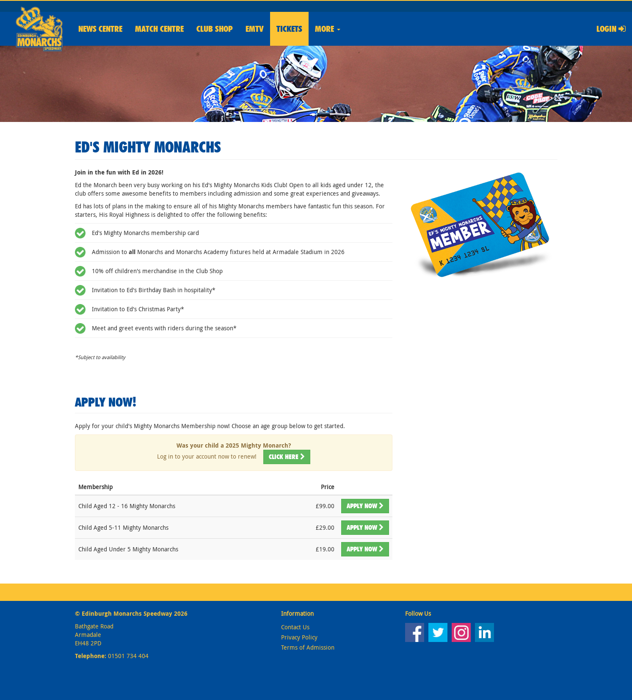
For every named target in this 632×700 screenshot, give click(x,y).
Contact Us (295, 627)
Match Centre (159, 29)
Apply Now (365, 506)
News (100, 29)
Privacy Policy (299, 637)
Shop (214, 29)
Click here (287, 457)
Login (611, 29)
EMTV (255, 29)
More (327, 29)
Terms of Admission (307, 647)
